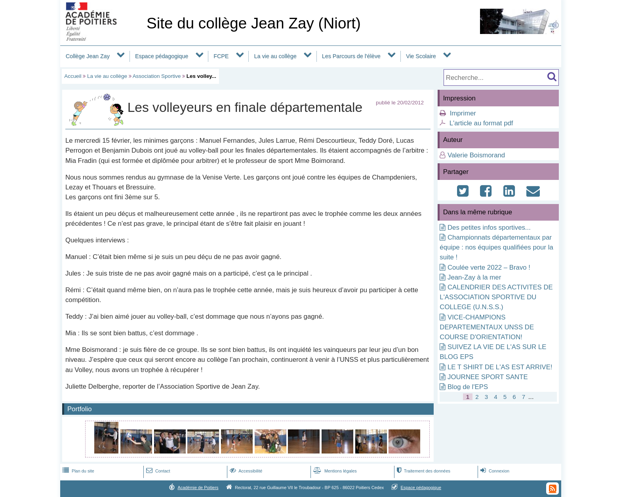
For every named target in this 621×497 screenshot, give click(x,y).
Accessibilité (245, 471)
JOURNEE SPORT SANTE (488, 377)
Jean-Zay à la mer (474, 277)
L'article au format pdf (481, 123)
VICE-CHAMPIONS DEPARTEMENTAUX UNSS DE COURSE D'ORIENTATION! (487, 327)
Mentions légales (334, 471)
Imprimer (463, 113)
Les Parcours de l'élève (351, 56)
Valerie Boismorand (476, 155)
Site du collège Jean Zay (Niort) (254, 23)
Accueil (72, 76)
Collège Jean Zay (88, 56)
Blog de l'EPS (468, 387)
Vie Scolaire (421, 56)
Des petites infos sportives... (489, 227)
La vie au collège (275, 56)
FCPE (221, 56)
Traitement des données (422, 471)
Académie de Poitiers (197, 487)
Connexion (494, 471)
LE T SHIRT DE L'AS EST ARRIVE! (500, 367)
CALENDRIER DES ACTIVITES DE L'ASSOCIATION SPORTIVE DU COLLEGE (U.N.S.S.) (496, 297)
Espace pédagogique (161, 56)
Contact (157, 471)
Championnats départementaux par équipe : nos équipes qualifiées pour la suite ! (496, 247)
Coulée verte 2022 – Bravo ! (489, 267)
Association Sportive (157, 76)
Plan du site (77, 471)
